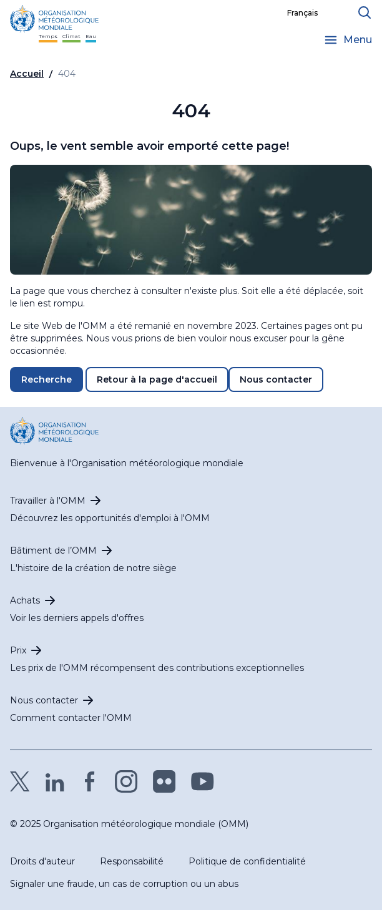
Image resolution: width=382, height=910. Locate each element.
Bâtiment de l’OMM (53, 550)
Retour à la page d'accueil (157, 379)
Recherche (46, 379)
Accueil (27, 73)
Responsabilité (132, 861)
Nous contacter (276, 379)
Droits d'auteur (42, 861)
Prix (18, 650)
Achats (25, 600)
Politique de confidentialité (247, 861)
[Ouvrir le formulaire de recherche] (364, 12)
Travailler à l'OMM (48, 500)
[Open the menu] (347, 39)
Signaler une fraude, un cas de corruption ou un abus (124, 883)
